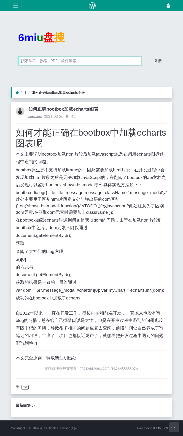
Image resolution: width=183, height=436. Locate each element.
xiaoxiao (35, 116)
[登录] (168, 5)
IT (25, 92)
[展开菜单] (15, 5)
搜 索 (157, 61)
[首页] (17, 92)
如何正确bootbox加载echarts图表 (58, 92)
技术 (25, 387)
